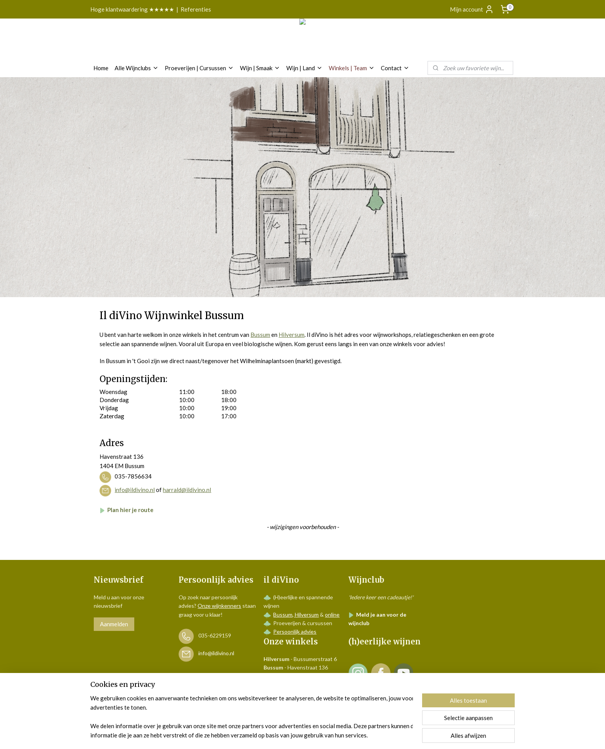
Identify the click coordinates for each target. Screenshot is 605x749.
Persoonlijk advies (294, 631)
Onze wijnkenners (219, 605)
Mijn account (472, 9)
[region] (251, 716)
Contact (395, 67)
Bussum (260, 334)
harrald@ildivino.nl (187, 490)
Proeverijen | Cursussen (199, 67)
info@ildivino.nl (135, 490)
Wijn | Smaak (260, 67)
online (332, 614)
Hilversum (291, 334)
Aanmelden (114, 624)
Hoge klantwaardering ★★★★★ (132, 9)
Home (100, 67)
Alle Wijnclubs (137, 67)
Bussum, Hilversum (296, 614)
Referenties (196, 9)
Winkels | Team (352, 67)
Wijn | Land (304, 67)
